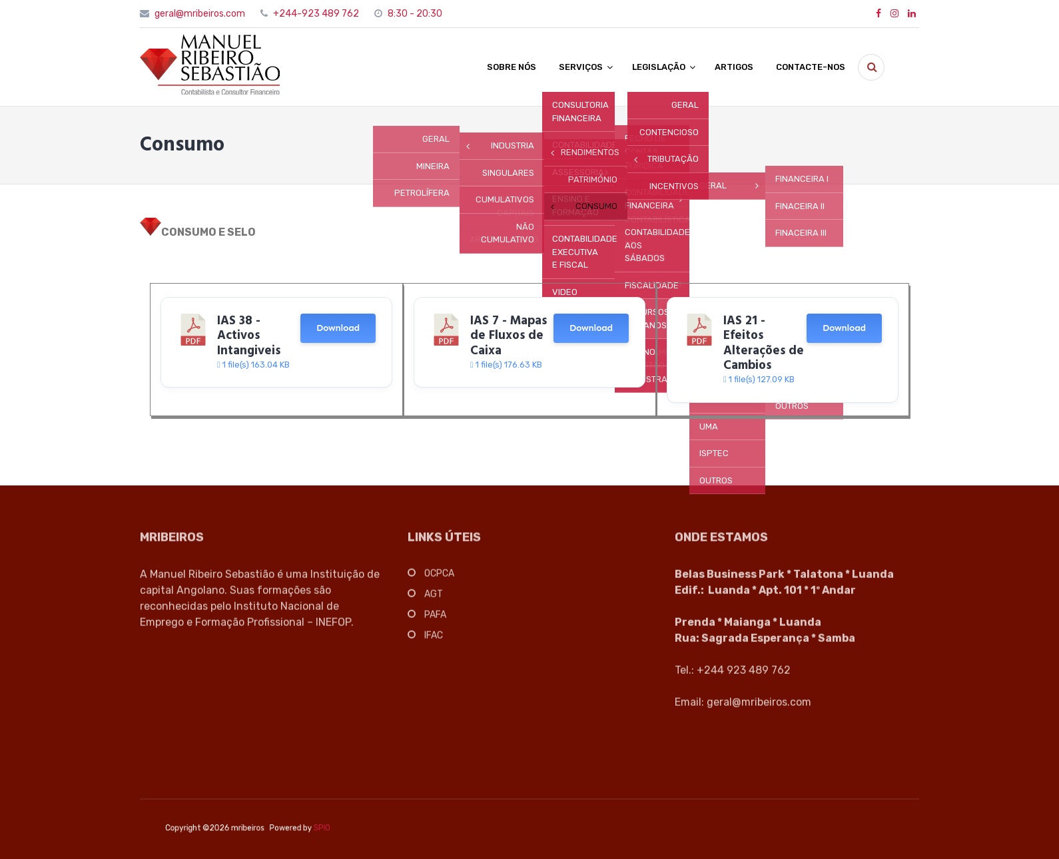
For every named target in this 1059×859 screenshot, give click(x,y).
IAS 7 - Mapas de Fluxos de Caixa (508, 336)
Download (338, 328)
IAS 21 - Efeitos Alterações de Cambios (763, 343)
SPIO (316, 828)
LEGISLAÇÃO (658, 67)
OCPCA (439, 577)
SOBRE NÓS (511, 67)
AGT (433, 597)
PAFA (435, 618)
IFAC (433, 639)
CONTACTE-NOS (810, 67)
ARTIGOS (734, 67)
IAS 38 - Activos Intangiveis (248, 336)
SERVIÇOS (581, 67)
